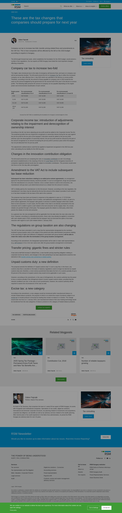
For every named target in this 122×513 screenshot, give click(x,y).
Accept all (106, 507)
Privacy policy (13, 510)
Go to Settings (93, 507)
